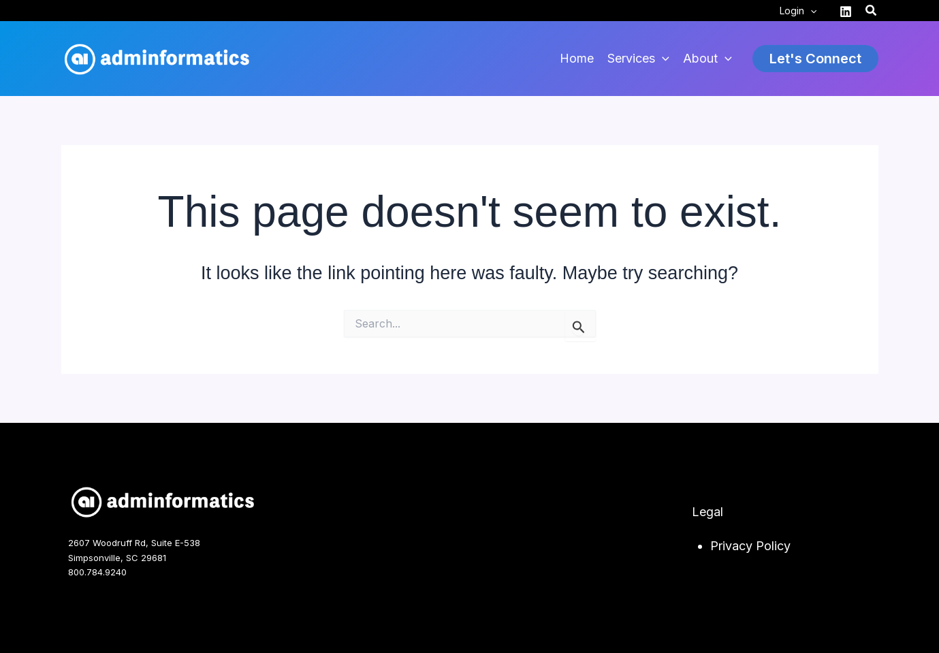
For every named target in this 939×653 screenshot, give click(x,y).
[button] (871, 10)
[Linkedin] (846, 11)
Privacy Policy (750, 546)
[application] (810, 11)
